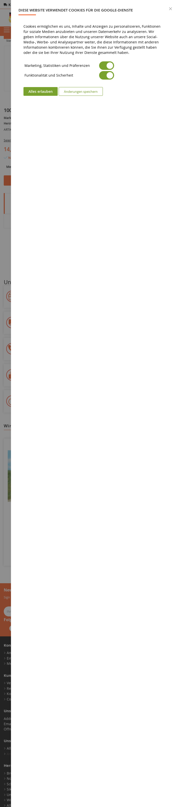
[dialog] (94, 403)
